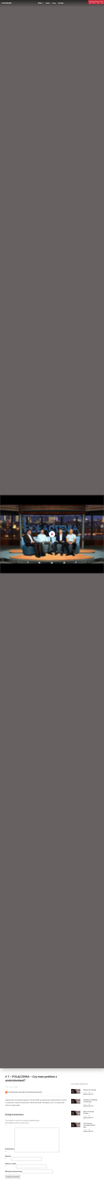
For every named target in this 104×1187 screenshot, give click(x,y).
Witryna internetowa (13, 1171)
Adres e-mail (10, 1165)
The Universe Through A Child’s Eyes (89, 1125)
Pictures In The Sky (89, 1090)
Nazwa (8, 1157)
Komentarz (9, 1150)
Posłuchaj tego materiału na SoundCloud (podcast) (23, 1092)
